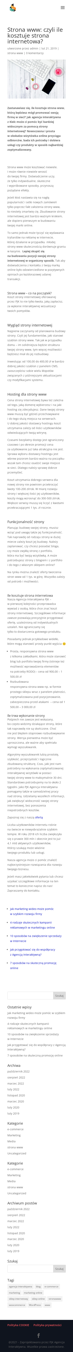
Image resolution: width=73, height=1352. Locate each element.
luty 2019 (13, 1113)
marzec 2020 (15, 1101)
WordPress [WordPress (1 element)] (35, 1305)
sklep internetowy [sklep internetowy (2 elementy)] (18, 1298)
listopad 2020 (16, 1095)
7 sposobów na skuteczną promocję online (35, 1055)
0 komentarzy (35, 53)
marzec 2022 (15, 1083)
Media (11, 1141)
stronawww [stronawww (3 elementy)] (55, 1298)
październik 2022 (18, 1071)
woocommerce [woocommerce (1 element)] (17, 1305)
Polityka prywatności (47, 1325)
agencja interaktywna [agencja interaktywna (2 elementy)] (20, 1286)
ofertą (39, 817)
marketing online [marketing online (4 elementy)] (33, 1292)
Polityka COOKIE (18, 1325)
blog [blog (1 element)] (38, 1286)
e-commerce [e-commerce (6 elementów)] (51, 1286)
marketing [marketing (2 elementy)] (14, 1292)
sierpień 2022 (16, 1077)
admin (34, 48)
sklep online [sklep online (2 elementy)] (38, 1298)
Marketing (14, 1135)
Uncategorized (16, 1153)
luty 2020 (13, 1107)
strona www (15, 53)
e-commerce (15, 1129)
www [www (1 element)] (47, 1305)
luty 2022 (13, 1089)
